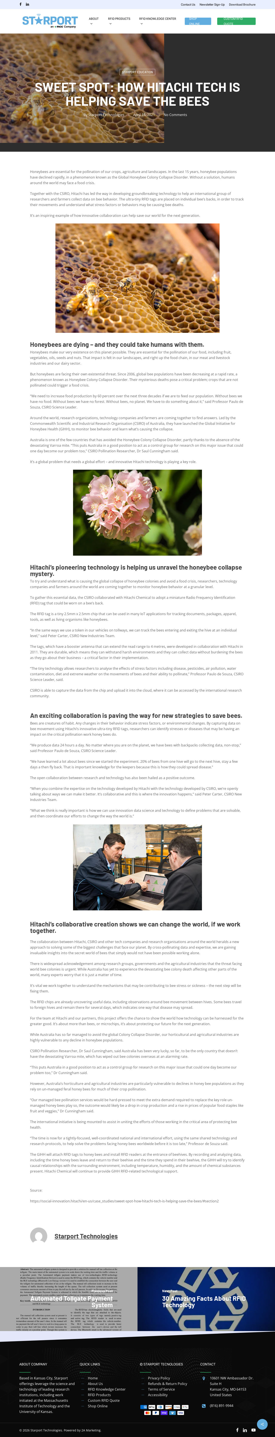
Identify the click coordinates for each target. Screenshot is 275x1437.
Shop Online (98, 1406)
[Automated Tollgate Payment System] (69, 1299)
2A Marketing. (91, 1430)
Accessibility (158, 1395)
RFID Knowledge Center (107, 1389)
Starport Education (137, 72)
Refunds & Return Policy (167, 1383)
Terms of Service (161, 1389)
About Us (95, 1383)
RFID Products (99, 1395)
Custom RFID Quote (104, 1400)
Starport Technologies (106, 114)
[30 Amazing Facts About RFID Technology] (206, 1299)
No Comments (175, 114)
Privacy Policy (159, 1378)
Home (93, 1378)
